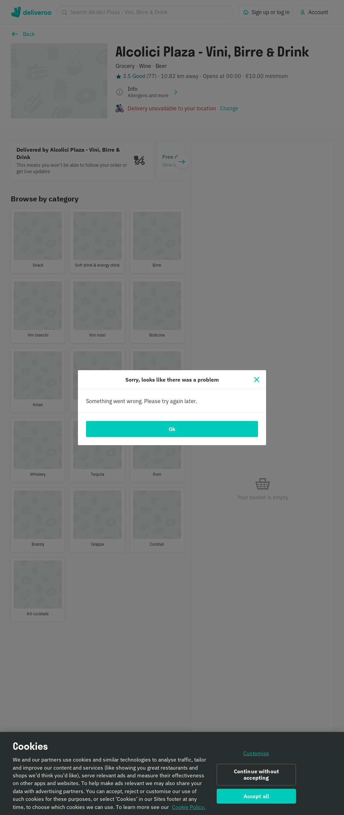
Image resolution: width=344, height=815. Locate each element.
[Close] (257, 380)
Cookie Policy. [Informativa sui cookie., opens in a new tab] (188, 810)
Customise (256, 756)
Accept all (256, 799)
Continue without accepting (256, 778)
